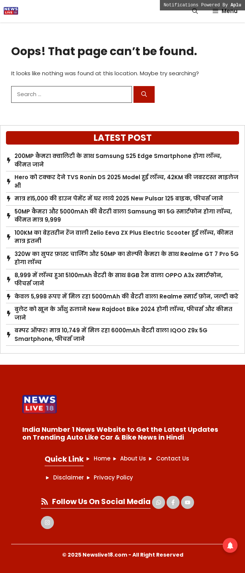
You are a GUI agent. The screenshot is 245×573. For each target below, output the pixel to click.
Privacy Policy (113, 477)
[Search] (144, 94)
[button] (195, 11)
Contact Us (172, 458)
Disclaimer (68, 477)
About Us (133, 458)
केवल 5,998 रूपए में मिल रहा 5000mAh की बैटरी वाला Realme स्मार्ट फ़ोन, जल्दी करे (126, 296)
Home (102, 458)
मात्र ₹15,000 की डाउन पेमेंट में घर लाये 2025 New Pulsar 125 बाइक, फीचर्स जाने (118, 198)
